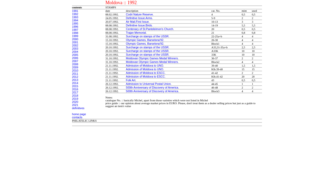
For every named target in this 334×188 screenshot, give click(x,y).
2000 (75, 39)
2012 (75, 76)
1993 (75, 17)
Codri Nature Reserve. (140, 14)
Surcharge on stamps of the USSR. (147, 36)
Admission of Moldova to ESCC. (146, 72)
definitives (78, 108)
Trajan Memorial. (136, 32)
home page (79, 114)
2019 (75, 98)
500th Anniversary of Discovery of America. (152, 87)
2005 (75, 54)
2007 (75, 61)
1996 (75, 26)
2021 (75, 105)
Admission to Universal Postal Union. (149, 83)
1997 (75, 29)
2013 (75, 79)
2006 (75, 58)
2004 (75, 51)
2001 (75, 42)
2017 (75, 92)
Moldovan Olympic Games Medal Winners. (152, 58)
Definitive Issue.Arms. (139, 18)
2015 (75, 86)
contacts (77, 117)
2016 (75, 89)
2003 (75, 48)
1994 (75, 20)
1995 (75, 23)
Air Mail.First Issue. (138, 21)
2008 (75, 64)
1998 (75, 32)
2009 (75, 67)
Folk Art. (131, 80)
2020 (75, 101)
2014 (75, 83)
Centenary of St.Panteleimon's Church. (150, 29)
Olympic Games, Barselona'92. (145, 40)
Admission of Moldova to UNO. (145, 65)
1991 (75, 11)
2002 (75, 45)
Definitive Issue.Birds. (139, 25)
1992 (75, 14)
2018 (75, 95)
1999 (75, 36)
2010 (75, 70)
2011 (75, 73)
